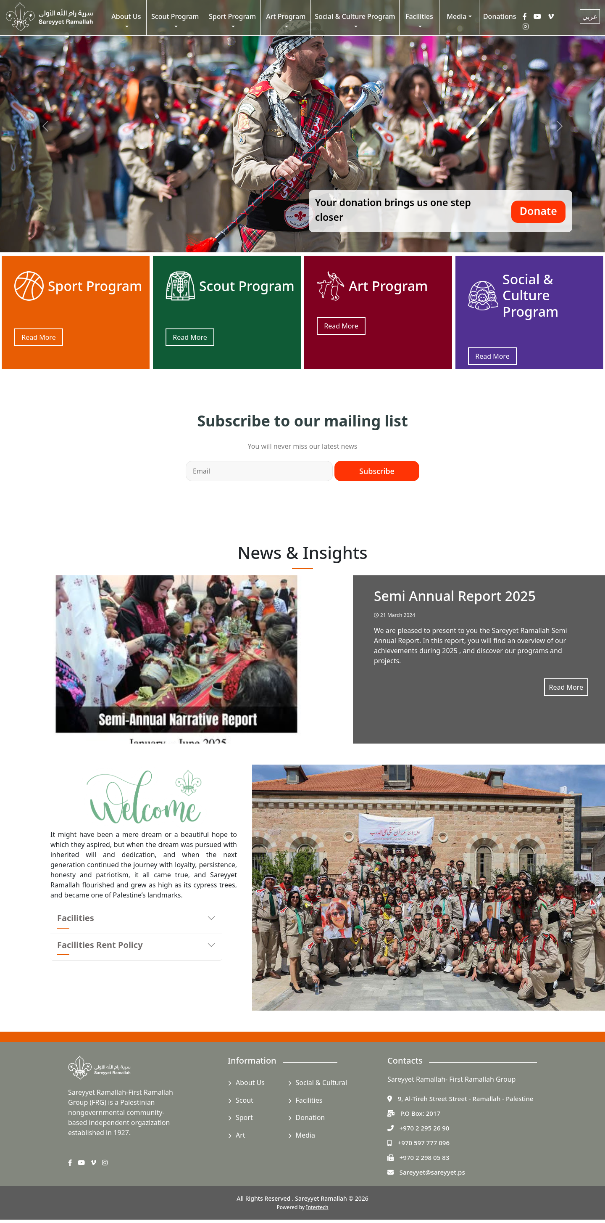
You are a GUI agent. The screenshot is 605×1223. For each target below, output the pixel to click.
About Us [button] (126, 16)
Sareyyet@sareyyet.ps (432, 1172)
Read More (38, 337)
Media (305, 1135)
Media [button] (456, 16)
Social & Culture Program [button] (355, 16)
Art (240, 1135)
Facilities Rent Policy (100, 944)
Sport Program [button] (232, 16)
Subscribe (377, 471)
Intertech (317, 1207)
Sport (244, 1117)
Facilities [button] (419, 16)
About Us (250, 1082)
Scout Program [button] (175, 16)
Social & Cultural (321, 1082)
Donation (310, 1117)
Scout (244, 1100)
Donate (538, 211)
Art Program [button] (285, 16)
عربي (589, 16)
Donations (499, 16)
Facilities (75, 918)
